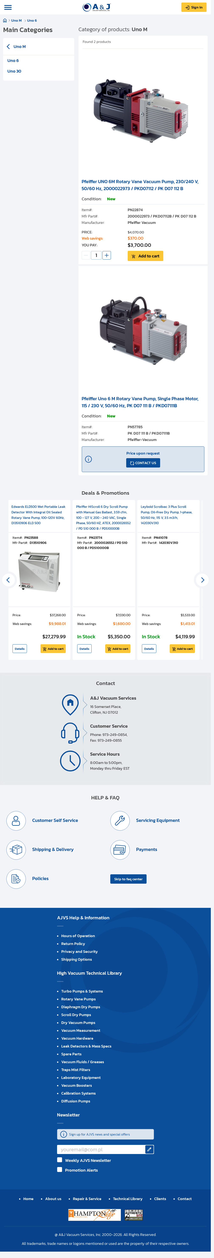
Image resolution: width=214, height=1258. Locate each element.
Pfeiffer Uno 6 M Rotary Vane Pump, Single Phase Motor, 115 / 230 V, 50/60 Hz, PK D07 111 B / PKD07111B (140, 402)
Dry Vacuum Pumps (78, 1022)
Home (5, 20)
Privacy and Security (79, 951)
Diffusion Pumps (75, 1101)
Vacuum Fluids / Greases (82, 1062)
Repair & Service (87, 1199)
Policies (40, 878)
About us (53, 1199)
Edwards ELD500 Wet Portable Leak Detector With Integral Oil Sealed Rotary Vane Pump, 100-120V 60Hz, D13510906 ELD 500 (38, 514)
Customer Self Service (54, 820)
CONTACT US (145, 463)
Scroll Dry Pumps (76, 1015)
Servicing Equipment (157, 820)
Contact (185, 1199)
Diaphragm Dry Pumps (80, 1007)
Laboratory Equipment (81, 1077)
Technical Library (128, 1199)
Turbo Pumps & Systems (82, 991)
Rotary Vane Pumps (78, 999)
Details (20, 648)
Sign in (197, 7)
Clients (160, 1199)
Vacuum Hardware (77, 1038)
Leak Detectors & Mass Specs (86, 1046)
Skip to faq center (128, 879)
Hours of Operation (78, 936)
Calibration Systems (78, 1093)
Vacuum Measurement (80, 1030)
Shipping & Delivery (52, 849)
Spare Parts (71, 1054)
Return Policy (73, 943)
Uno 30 (14, 71)
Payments (146, 849)
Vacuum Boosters (76, 1085)
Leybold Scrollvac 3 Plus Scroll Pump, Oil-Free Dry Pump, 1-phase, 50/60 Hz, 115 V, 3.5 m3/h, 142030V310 (166, 514)
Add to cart (148, 256)
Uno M (16, 20)
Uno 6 (32, 20)
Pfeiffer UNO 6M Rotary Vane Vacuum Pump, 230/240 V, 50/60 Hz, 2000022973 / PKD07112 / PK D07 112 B (140, 185)
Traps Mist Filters (75, 1070)
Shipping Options (76, 959)
